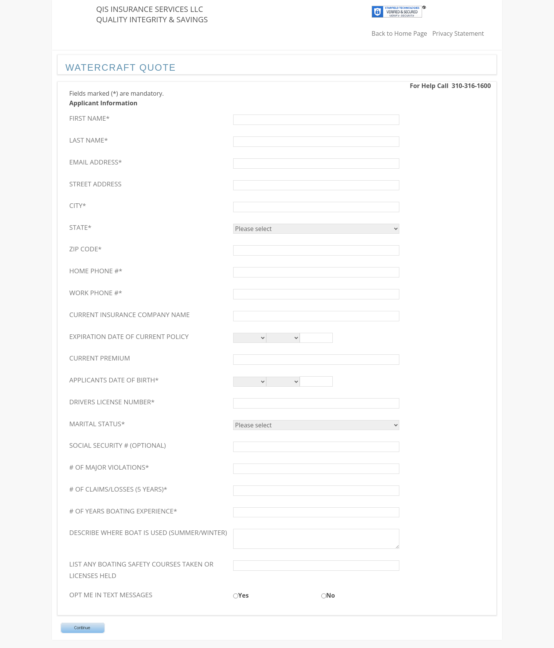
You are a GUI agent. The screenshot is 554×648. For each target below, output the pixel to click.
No (330, 595)
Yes (243, 595)
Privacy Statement (458, 33)
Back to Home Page (399, 33)
